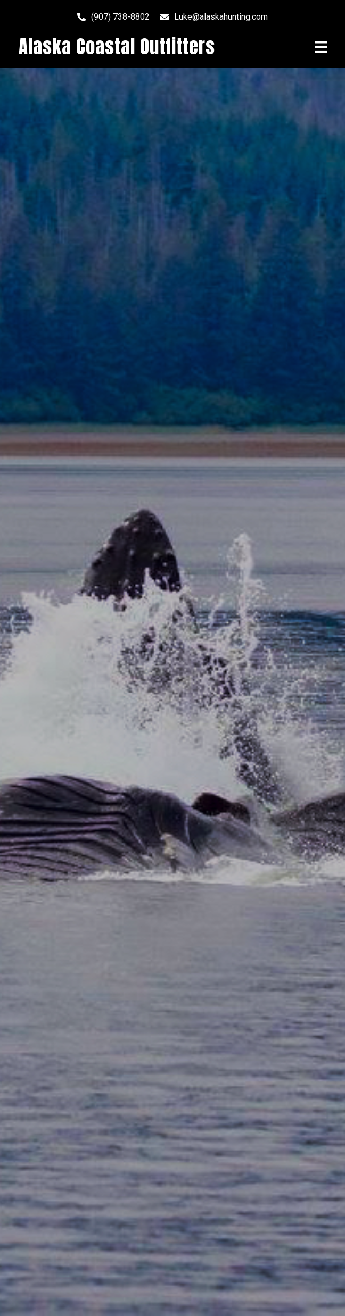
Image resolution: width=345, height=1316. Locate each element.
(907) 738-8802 (120, 17)
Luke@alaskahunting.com (221, 17)
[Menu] (321, 47)
